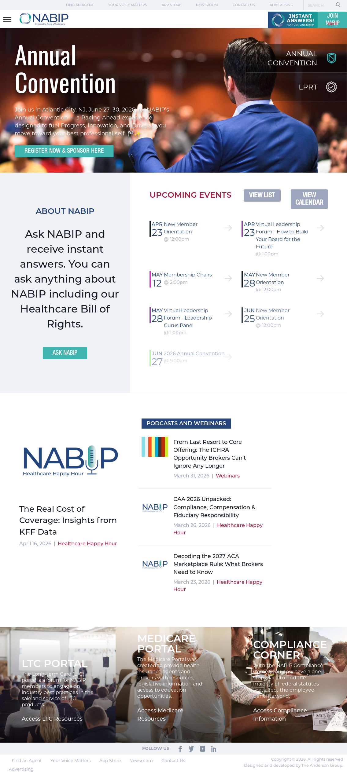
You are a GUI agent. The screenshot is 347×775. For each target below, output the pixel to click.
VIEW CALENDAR (309, 199)
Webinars (228, 476)
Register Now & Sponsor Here (64, 151)
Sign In (332, 23)
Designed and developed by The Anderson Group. (293, 765)
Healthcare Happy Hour (87, 544)
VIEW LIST (262, 195)
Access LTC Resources (52, 718)
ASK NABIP (65, 353)
